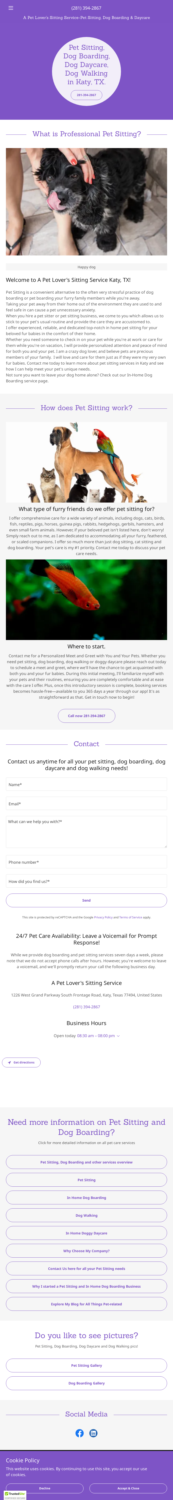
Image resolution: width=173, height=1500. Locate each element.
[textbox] (86, 784)
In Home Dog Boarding (86, 1197)
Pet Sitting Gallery (86, 1365)
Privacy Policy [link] (103, 917)
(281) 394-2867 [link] (86, 8)
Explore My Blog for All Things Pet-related (86, 1304)
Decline (44, 1488)
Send (86, 900)
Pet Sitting (87, 1180)
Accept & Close (128, 1488)
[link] (86, 17)
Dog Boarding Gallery (87, 1383)
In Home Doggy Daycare (86, 1233)
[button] (18, 8)
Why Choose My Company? (86, 1250)
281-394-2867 (86, 95)
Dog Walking (87, 1215)
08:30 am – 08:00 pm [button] (96, 1035)
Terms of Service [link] (130, 917)
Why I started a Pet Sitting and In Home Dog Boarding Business (86, 1286)
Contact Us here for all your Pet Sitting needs (86, 1268)
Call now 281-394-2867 (86, 715)
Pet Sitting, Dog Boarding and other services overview (86, 1162)
